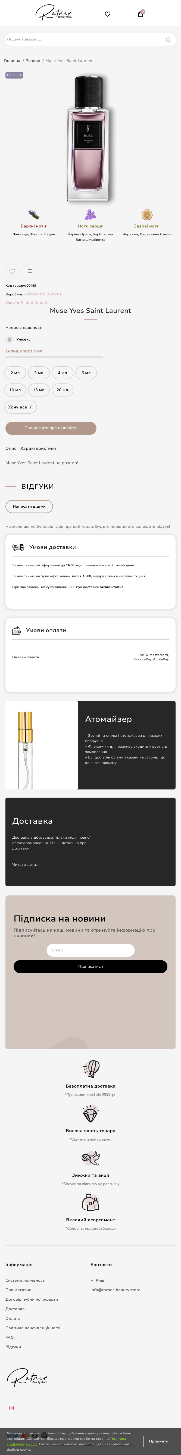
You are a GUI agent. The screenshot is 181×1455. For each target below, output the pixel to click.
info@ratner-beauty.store (115, 1289)
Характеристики (38, 448)
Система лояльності (25, 1280)
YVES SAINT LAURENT (43, 294)
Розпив (33, 60)
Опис (10, 448)
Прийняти (158, 1441)
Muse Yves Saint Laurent (69, 60)
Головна (12, 60)
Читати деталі (26, 864)
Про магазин (18, 1289)
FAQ (9, 1337)
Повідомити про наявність (50, 427)
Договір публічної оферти (31, 1299)
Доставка (15, 1309)
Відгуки (13, 1347)
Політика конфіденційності (32, 1328)
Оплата (12, 1318)
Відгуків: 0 (14, 302)
